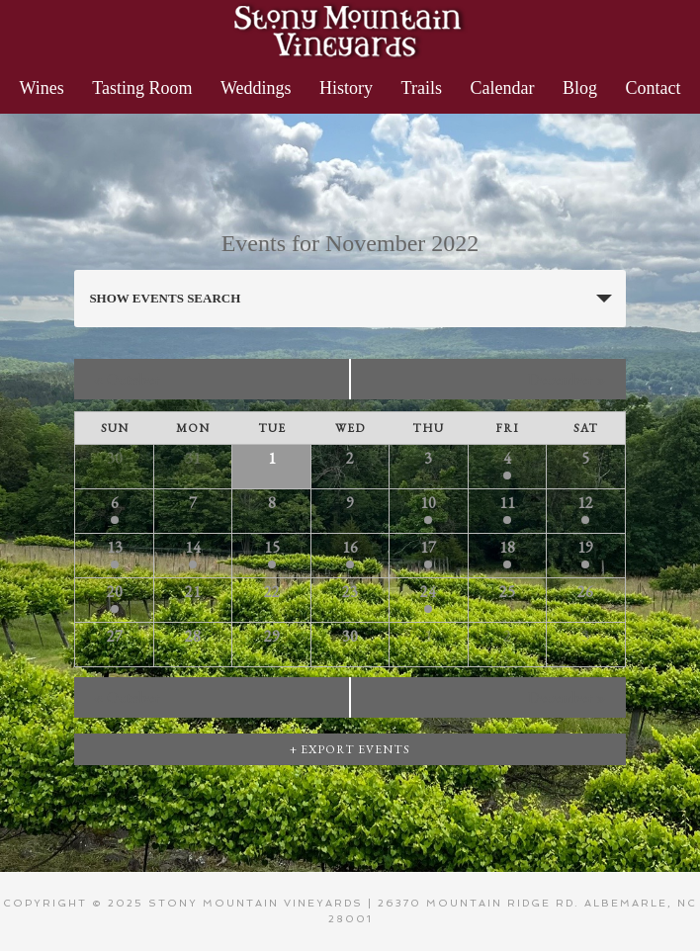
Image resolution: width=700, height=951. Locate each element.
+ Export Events (350, 749)
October (127, 379)
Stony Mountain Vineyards (350, 29)
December (567, 379)
